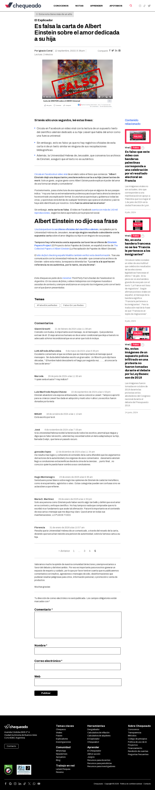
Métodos (132, 736)
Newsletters (61, 754)
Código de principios (137, 739)
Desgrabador (93, 729)
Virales (59, 733)
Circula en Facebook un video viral (50, 174)
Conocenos (61, 6)
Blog (58, 760)
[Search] (130, 5)
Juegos (91, 757)
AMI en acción (93, 754)
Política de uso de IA (137, 742)
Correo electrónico (48, 660)
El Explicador (43, 20)
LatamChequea (63, 769)
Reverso (60, 772)
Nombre (40, 645)
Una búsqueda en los (66, 229)
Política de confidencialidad (131, 784)
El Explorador (93, 739)
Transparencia (134, 733)
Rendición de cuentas (138, 751)
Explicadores (62, 739)
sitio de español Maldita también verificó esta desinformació (73, 255)
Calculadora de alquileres (99, 736)
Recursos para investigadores (101, 766)
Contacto (11, 746)
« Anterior (64, 551)
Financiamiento (135, 748)
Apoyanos (116, 6)
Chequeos (61, 729)
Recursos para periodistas (99, 763)
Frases (59, 736)
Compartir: (103, 51)
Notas (79, 6)
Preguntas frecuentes (138, 754)
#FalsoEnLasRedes (47, 305)
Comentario (43, 609)
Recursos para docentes (98, 760)
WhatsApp (61, 751)
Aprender (96, 6)
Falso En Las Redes (73, 305)
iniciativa (66, 278)
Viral (127, 148)
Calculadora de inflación (98, 733)
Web (37, 676)
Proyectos (133, 745)
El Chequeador (94, 751)
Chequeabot (93, 742)
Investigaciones (63, 742)
